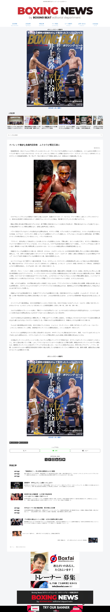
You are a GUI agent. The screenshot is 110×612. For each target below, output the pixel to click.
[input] (55, 135)
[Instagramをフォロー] (53, 459)
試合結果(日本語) (23, 442)
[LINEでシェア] (55, 450)
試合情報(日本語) (14, 442)
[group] (15, 123)
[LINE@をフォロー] (63, 459)
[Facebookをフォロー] (49, 459)
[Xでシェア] (24, 450)
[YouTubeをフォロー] (56, 459)
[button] (100, 123)
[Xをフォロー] (46, 459)
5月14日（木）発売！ (55, 108)
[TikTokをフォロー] (60, 459)
